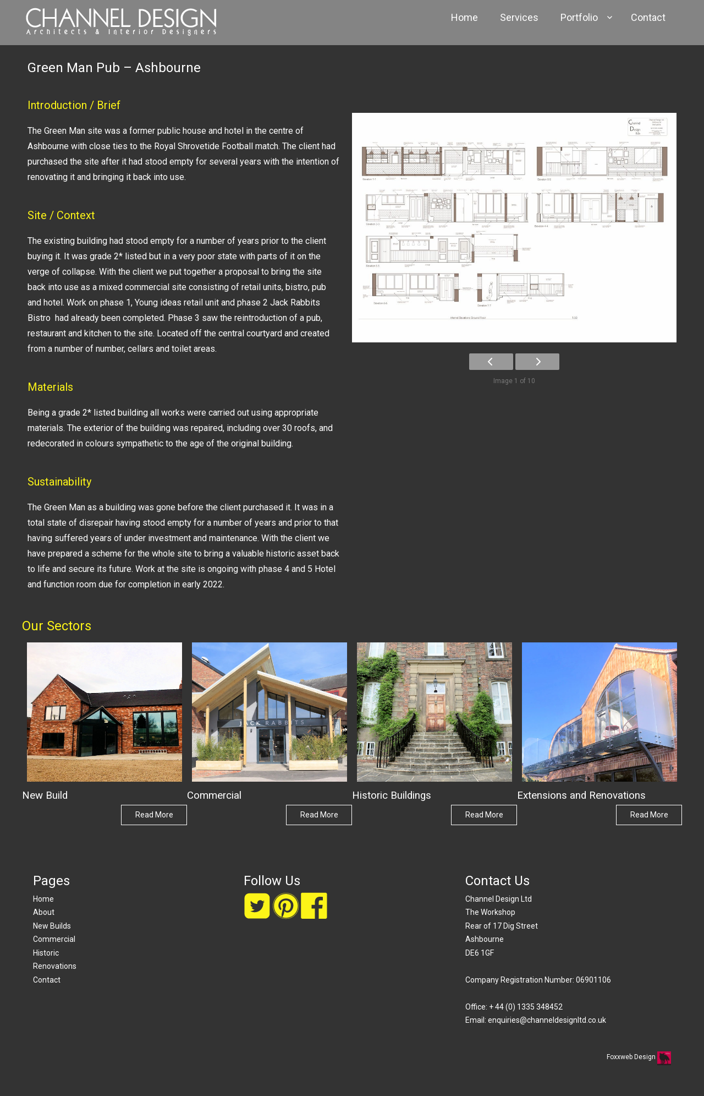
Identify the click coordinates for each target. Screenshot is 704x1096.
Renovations (54, 966)
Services (519, 17)
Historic (46, 952)
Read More (154, 814)
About (43, 912)
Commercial (54, 939)
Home (464, 17)
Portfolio (579, 17)
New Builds (52, 925)
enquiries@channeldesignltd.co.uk (547, 1020)
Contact (648, 17)
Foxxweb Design (632, 1057)
